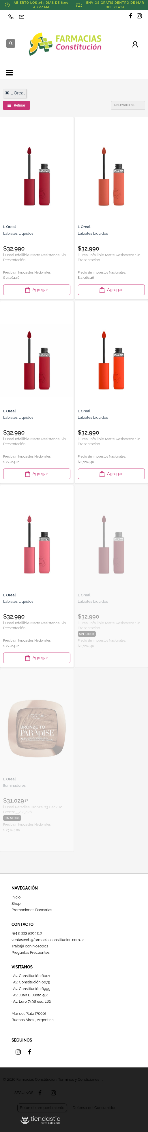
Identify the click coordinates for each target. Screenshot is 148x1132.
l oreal (15, 93)
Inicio (16, 897)
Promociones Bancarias (32, 910)
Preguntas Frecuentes (31, 952)
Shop (16, 903)
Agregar (36, 289)
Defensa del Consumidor (94, 1108)
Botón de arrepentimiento (42, 1108)
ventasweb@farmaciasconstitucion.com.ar (48, 940)
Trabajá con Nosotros (30, 946)
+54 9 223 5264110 (27, 933)
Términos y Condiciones (78, 1079)
